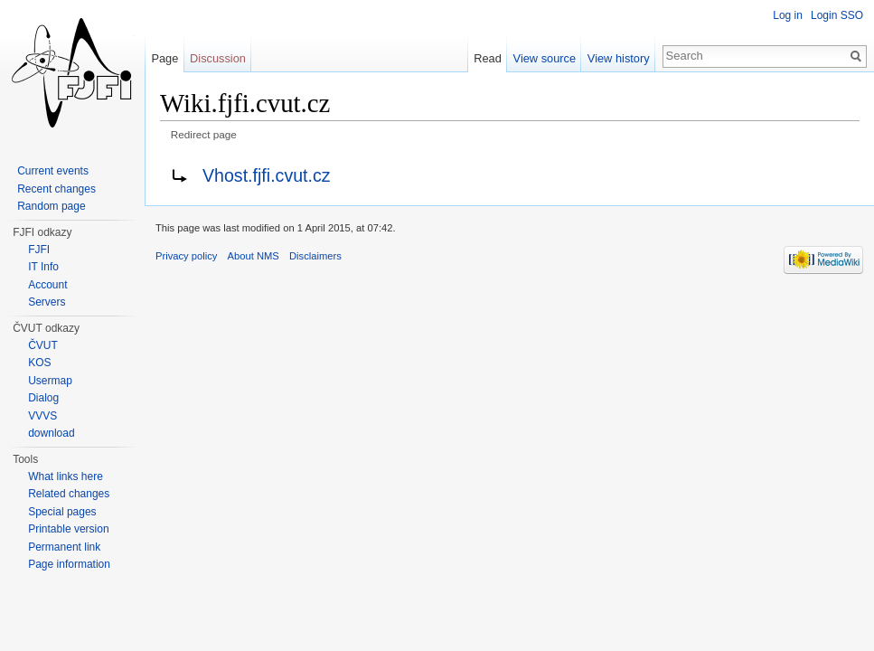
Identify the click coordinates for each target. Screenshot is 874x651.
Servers (46, 302)
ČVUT (43, 345)
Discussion (218, 58)
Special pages (62, 511)
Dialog (43, 398)
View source (544, 58)
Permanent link (64, 547)
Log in (788, 15)
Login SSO (837, 15)
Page (164, 58)
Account (47, 284)
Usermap (50, 380)
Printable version (68, 529)
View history (618, 58)
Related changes (68, 493)
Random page (51, 206)
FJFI (39, 249)
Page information (69, 564)
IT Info (43, 266)
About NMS (253, 255)
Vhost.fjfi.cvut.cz (266, 175)
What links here (65, 476)
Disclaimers (315, 255)
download (51, 433)
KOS (39, 362)
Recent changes (56, 189)
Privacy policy (186, 255)
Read (488, 58)
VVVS (42, 416)
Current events (53, 171)
